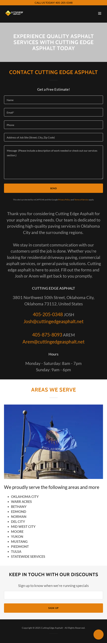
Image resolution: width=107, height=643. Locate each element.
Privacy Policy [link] (64, 199)
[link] (14, 13)
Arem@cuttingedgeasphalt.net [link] (53, 341)
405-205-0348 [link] (48, 314)
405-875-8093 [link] (47, 334)
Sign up (53, 608)
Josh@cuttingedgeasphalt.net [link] (54, 321)
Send (53, 188)
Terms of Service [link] (81, 199)
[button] (99, 13)
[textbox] (53, 100)
